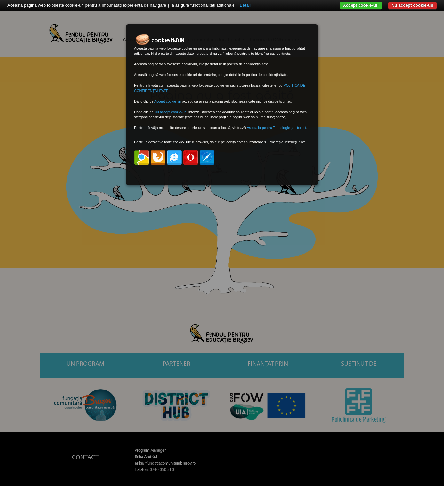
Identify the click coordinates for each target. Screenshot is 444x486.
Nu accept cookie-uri (412, 5)
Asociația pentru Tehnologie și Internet (276, 128)
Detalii (245, 5)
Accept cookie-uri (361, 5)
